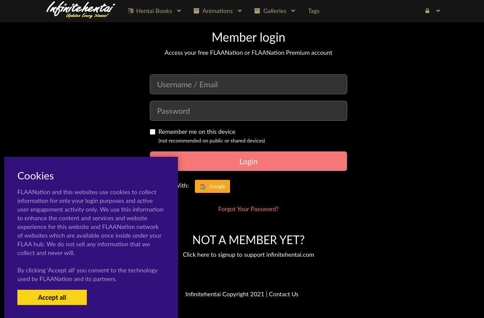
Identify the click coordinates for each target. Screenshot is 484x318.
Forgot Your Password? (248, 208)
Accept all (52, 297)
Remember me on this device (192, 131)
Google (213, 186)
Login (248, 161)
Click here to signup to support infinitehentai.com (248, 254)
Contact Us (284, 294)
